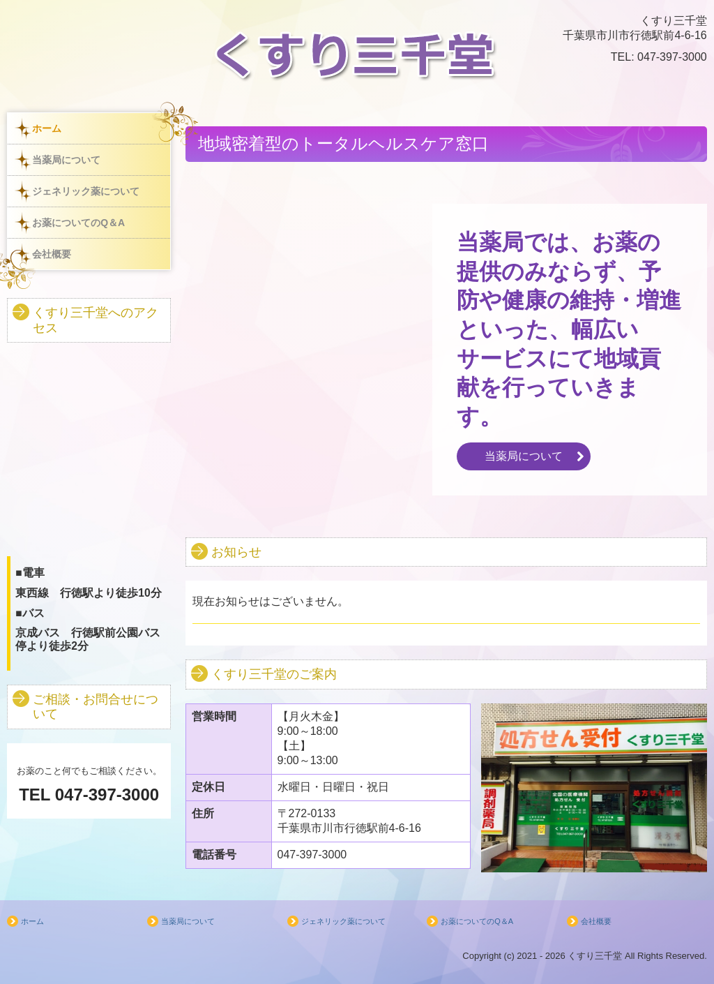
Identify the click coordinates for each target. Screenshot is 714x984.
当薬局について (66, 159)
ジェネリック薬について (85, 191)
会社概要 (51, 254)
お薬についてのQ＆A (78, 222)
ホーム (46, 128)
